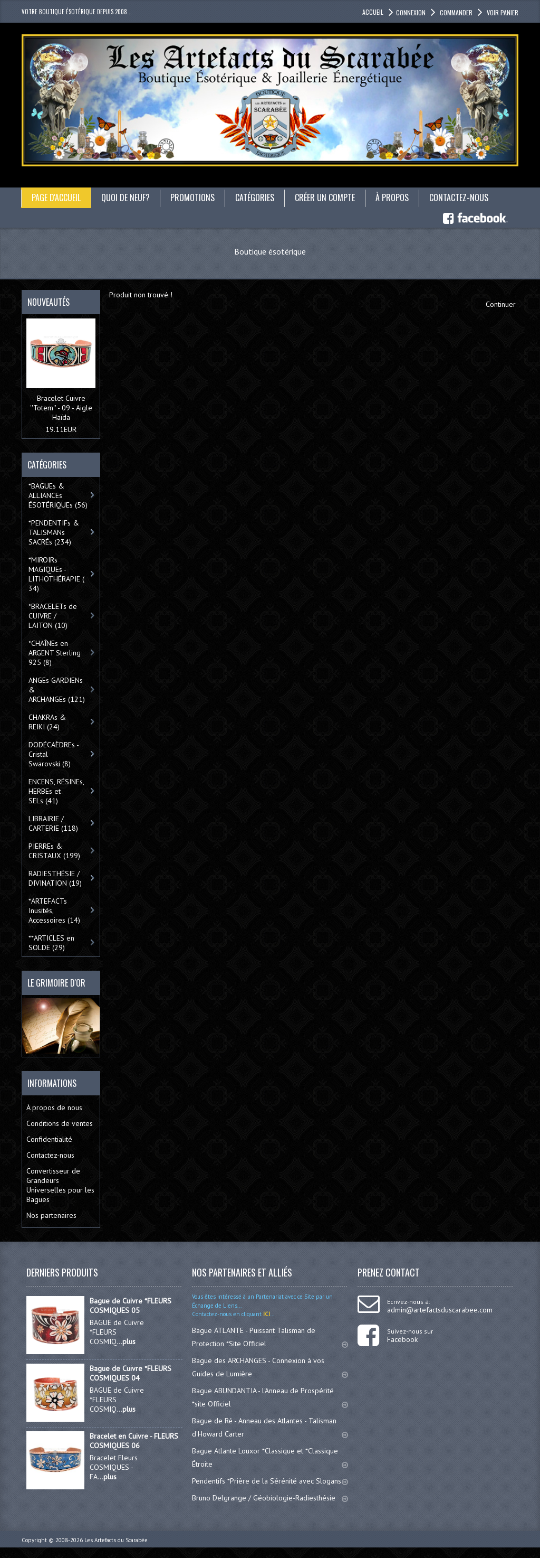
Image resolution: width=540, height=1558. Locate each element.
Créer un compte (325, 197)
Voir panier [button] (501, 12)
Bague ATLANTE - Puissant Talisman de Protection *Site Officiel (270, 1337)
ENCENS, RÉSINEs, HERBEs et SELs (56, 791)
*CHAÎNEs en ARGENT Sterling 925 (54, 653)
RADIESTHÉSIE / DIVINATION (55, 878)
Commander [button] (455, 12)
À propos (392, 197)
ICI (266, 1314)
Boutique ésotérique (270, 251)
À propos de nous (54, 1107)
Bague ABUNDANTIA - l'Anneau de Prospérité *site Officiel (270, 1397)
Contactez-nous (458, 197)
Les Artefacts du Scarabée (116, 1540)
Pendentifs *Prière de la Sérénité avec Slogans (270, 1481)
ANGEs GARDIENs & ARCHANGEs (56, 689)
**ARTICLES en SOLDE (51, 942)
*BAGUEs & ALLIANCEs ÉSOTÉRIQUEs (58, 495)
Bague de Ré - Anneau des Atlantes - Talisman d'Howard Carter (270, 1427)
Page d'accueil (56, 197)
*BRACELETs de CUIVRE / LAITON (52, 616)
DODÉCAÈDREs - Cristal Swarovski (53, 754)
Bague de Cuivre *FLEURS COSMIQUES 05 (130, 1305)
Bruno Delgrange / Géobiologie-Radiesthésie (270, 1498)
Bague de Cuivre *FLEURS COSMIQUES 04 (130, 1373)
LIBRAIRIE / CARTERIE (53, 823)
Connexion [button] (411, 12)
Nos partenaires (51, 1215)
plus (129, 1341)
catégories (254, 197)
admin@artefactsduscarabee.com (440, 1310)
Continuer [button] (501, 304)
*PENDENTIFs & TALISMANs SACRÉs (53, 532)
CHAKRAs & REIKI (47, 721)
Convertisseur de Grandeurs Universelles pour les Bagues (60, 1185)
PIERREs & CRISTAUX (54, 850)
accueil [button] (372, 11)
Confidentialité (49, 1139)
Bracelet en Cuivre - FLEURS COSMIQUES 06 (134, 1440)
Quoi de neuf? (125, 197)
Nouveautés (48, 302)
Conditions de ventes (59, 1123)
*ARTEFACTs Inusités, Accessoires (54, 910)
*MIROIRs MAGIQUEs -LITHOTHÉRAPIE (56, 574)
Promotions (192, 197)
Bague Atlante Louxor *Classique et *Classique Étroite (270, 1457)
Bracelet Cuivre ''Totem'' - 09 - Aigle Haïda (61, 407)
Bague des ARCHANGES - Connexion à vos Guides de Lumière (270, 1367)
